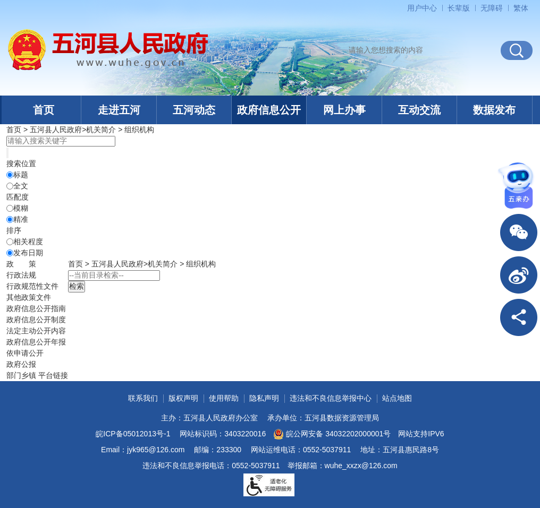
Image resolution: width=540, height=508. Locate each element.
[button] (459, 8)
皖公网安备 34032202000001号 (332, 434)
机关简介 (101, 129)
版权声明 (183, 398)
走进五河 (119, 110)
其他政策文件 (28, 297)
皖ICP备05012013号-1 (133, 433)
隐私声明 (264, 398)
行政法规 (21, 275)
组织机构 (139, 129)
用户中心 (422, 8)
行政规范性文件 (32, 286)
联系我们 (143, 398)
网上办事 (344, 110)
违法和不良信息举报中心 (331, 398)
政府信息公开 (269, 110)
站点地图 (397, 398)
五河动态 (194, 110)
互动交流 (419, 110)
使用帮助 (224, 398)
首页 (43, 110)
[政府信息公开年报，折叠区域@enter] (36, 342)
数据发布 (494, 110)
